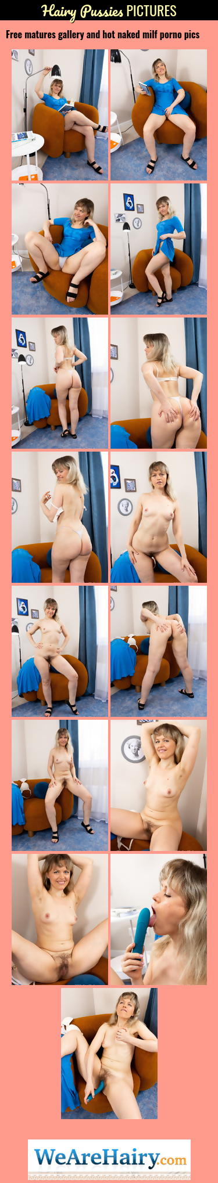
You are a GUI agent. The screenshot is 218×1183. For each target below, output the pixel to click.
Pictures (108, 10)
